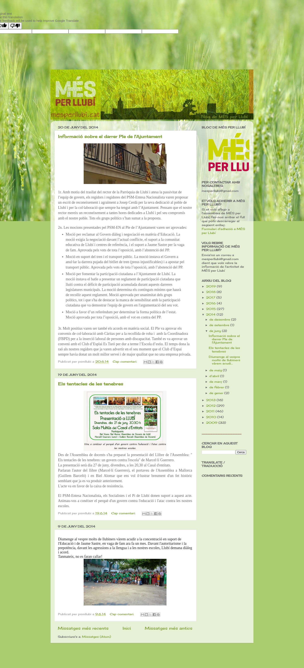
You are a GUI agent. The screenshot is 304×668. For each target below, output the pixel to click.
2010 (211, 417)
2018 (211, 292)
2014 (211, 314)
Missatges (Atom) (96, 636)
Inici (127, 628)
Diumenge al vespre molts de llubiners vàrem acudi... (224, 360)
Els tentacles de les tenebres (90, 383)
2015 (211, 309)
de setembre (219, 325)
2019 (211, 286)
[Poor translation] (15, 25)
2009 (212, 422)
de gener (216, 393)
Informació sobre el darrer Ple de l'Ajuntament (110, 136)
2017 (211, 297)
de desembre (220, 319)
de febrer (217, 387)
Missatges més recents (83, 628)
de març (216, 381)
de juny (215, 331)
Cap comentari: (125, 361)
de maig (216, 370)
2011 (211, 411)
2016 (211, 303)
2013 (211, 400)
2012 (211, 405)
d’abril (214, 376)
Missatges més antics (168, 628)
